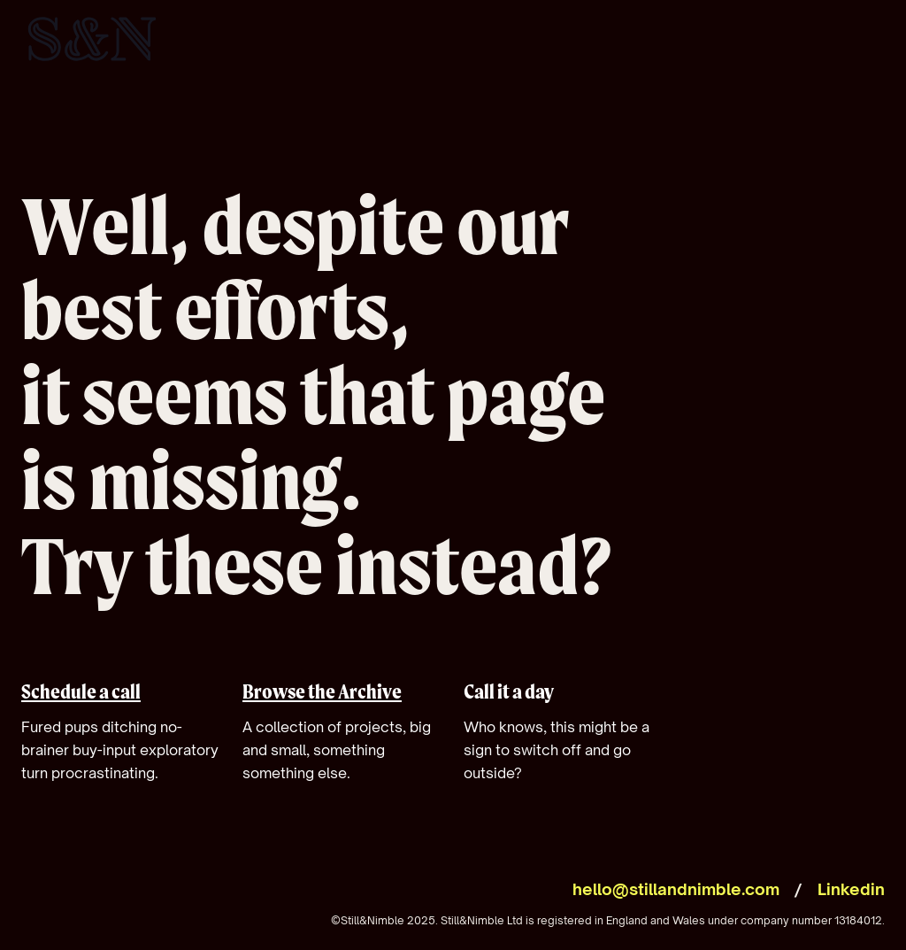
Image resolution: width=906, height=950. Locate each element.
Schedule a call (81, 691)
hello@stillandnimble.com (675, 889)
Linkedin (851, 889)
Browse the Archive (322, 691)
